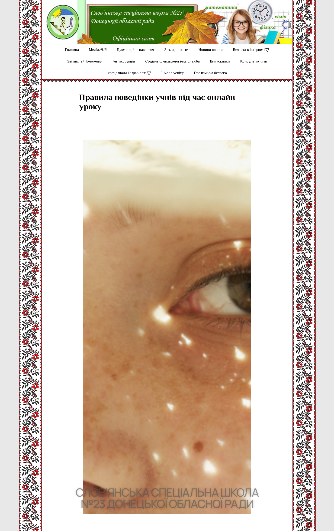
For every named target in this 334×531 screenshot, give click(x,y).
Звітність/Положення (85, 62)
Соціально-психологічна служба (172, 62)
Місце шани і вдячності (126, 73)
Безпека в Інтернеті (249, 50)
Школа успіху (172, 73)
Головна (72, 50)
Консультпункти (253, 62)
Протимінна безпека (210, 73)
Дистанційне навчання (135, 50)
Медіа (97, 50)
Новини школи (211, 50)
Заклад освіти (176, 50)
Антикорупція (124, 62)
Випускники (220, 62)
